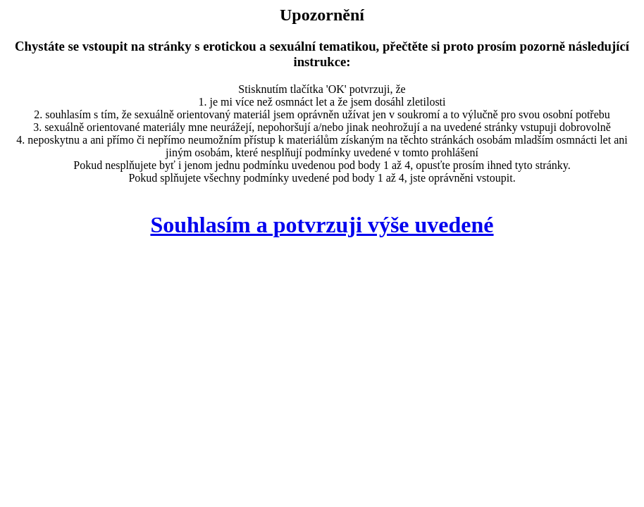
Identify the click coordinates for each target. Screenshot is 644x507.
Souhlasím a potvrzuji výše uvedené (321, 224)
